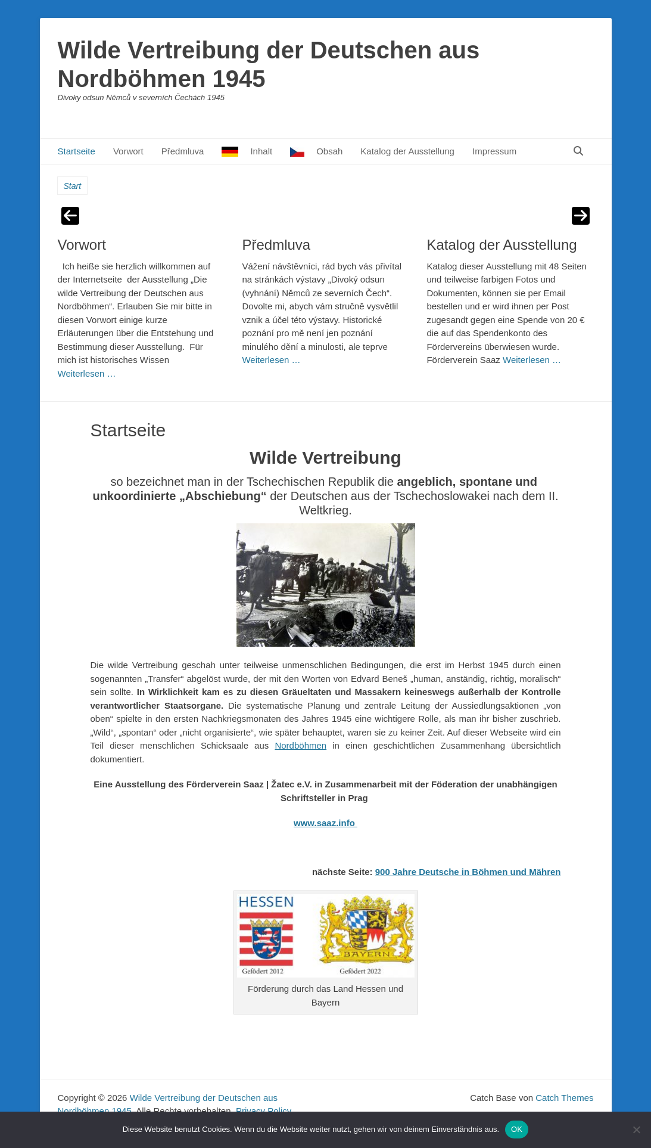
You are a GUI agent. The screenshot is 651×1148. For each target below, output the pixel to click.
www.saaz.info (325, 823)
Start (73, 186)
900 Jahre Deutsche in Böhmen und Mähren (468, 872)
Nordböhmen (300, 745)
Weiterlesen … (87, 373)
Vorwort (128, 151)
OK (516, 1129)
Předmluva (182, 151)
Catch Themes (564, 1098)
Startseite (76, 151)
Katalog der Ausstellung (407, 151)
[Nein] (636, 1129)
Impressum (494, 151)
